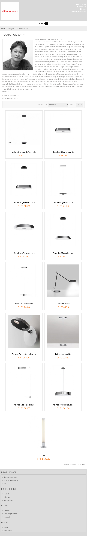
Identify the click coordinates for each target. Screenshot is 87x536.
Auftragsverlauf (8, 530)
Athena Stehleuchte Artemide (24, 152)
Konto (6, 527)
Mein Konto (81, 4)
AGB (5, 484)
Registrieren (82, 12)
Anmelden (74, 12)
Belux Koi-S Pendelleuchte (63, 253)
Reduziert (7, 517)
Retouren (7, 497)
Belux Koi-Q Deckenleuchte (63, 152)
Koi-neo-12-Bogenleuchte (24, 404)
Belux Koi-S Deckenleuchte (24, 253)
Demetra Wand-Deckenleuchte (24, 354)
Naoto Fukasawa (23, 28)
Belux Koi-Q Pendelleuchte (24, 202)
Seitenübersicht (8, 500)
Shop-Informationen (10, 477)
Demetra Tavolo (63, 303)
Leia (43, 455)
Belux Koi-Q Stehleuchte (63, 202)
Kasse (83, 9)
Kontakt (6, 494)
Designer (11, 28)
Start (3, 28)
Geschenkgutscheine (10, 514)
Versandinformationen (11, 480)
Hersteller (6, 511)
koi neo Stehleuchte (63, 354)
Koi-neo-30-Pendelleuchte (63, 404)
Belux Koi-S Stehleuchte (24, 303)
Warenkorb (81, 7)
